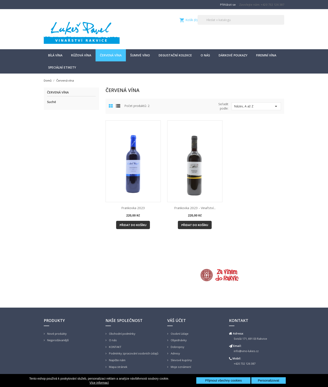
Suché (51, 102)
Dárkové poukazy (233, 55)
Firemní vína (266, 55)
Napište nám (116, 360)
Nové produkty (57, 334)
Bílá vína (55, 55)
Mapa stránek (117, 367)
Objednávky (178, 340)
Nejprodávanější (58, 340)
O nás (205, 55)
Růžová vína (81, 55)
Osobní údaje (179, 334)
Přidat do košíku (133, 225)
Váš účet (176, 320)
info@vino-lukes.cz (246, 351)
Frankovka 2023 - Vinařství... (195, 208)
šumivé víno (140, 55)
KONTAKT (114, 347)
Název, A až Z (256, 106)
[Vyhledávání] (241, 20)
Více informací (99, 382)
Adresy (175, 353)
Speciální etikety (62, 67)
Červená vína (111, 55)
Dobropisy (177, 347)
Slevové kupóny (181, 360)
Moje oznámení (180, 367)
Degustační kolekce (175, 55)
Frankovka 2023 (133, 208)
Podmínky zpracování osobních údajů (133, 353)
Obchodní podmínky (121, 334)
